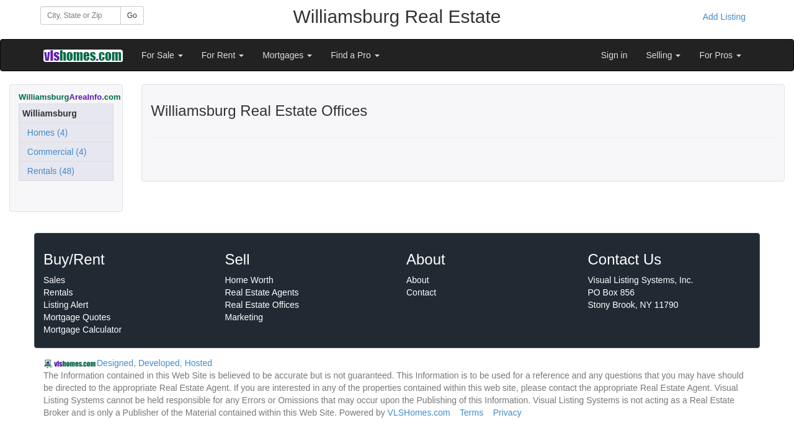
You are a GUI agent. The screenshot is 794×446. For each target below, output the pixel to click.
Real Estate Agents (262, 292)
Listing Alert (65, 305)
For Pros (720, 55)
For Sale (162, 55)
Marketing (244, 317)
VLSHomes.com (419, 413)
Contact (421, 292)
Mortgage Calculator (82, 329)
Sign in (614, 55)
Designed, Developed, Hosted (154, 363)
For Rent (223, 55)
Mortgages (287, 55)
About (417, 280)
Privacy (507, 413)
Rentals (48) (48, 171)
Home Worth (249, 280)
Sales (54, 280)
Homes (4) (45, 133)
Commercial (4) (54, 152)
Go (132, 15)
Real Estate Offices (262, 305)
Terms (471, 413)
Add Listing (724, 17)
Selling (663, 55)
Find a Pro (355, 55)
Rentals (58, 292)
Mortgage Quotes (76, 317)
